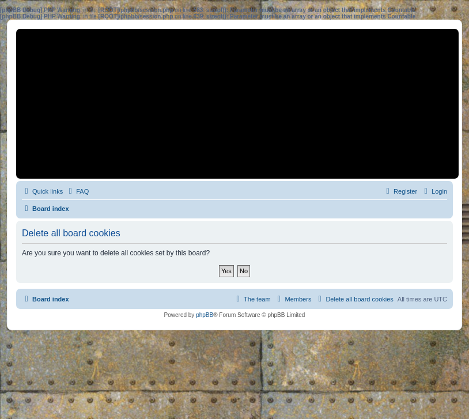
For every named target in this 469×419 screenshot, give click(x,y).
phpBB (204, 315)
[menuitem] (77, 191)
